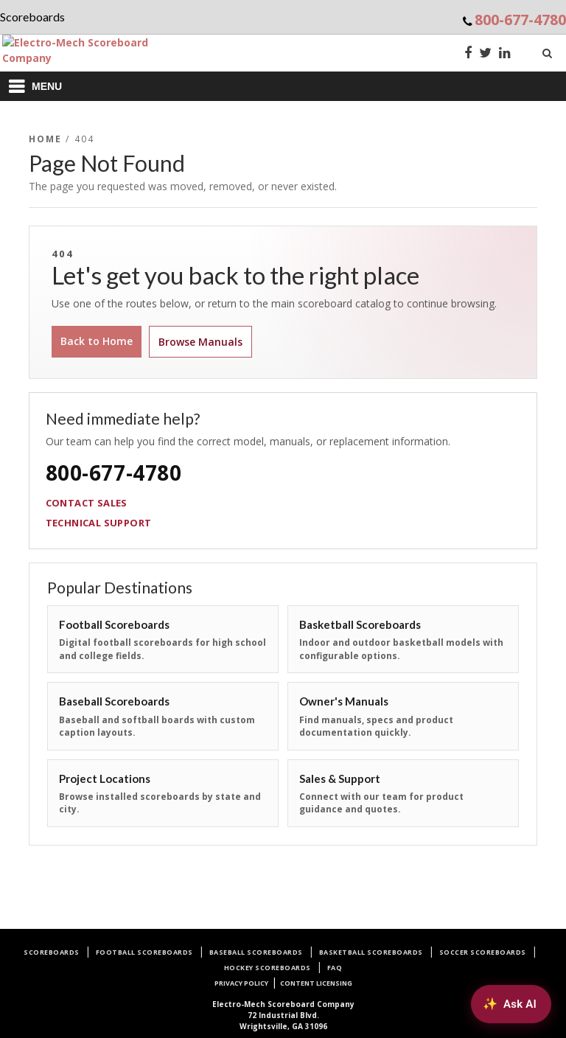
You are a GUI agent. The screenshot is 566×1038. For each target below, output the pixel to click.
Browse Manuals (200, 342)
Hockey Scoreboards (267, 967)
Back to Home (96, 341)
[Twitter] (485, 54)
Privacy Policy (241, 983)
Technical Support (99, 522)
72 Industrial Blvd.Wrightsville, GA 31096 (283, 1015)
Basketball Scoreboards (371, 952)
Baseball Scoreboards (256, 952)
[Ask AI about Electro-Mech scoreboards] (511, 1004)
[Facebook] (468, 54)
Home (46, 139)
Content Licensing (316, 983)
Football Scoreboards (144, 952)
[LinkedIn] (505, 54)
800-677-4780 (520, 19)
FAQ (335, 967)
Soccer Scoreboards (482, 952)
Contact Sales (86, 502)
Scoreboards (52, 952)
